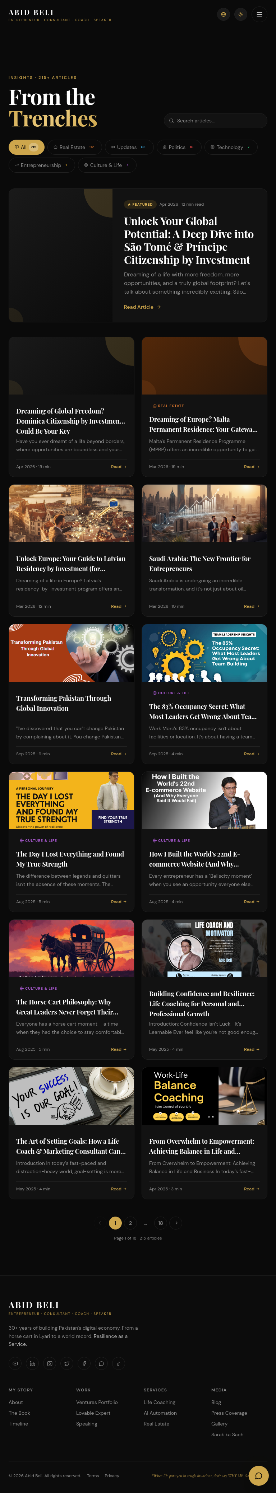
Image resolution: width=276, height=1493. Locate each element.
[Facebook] (84, 1363)
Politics (179, 147)
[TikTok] (118, 1363)
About (16, 1402)
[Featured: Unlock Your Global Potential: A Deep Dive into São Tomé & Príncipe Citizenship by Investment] (138, 255)
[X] (66, 1363)
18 (160, 1223)
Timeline (18, 1423)
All (26, 147)
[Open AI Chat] (259, 1476)
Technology (231, 147)
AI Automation (160, 1413)
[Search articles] (215, 120)
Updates (129, 147)
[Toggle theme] (240, 14)
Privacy (112, 1476)
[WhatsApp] (101, 1363)
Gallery (219, 1423)
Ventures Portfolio (97, 1402)
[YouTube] (15, 1363)
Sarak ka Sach (227, 1434)
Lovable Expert (93, 1413)
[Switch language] (223, 14)
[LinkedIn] (32, 1363)
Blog (216, 1402)
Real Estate (75, 147)
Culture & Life (107, 165)
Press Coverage (229, 1413)
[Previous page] (100, 1223)
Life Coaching (159, 1402)
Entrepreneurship (42, 165)
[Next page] (175, 1223)
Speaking (86, 1423)
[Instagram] (49, 1363)
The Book (19, 1413)
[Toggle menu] (259, 14)
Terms (93, 1476)
